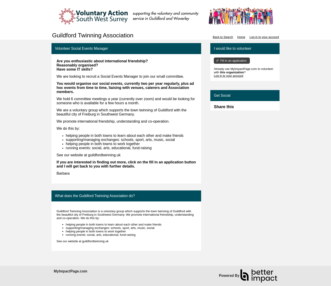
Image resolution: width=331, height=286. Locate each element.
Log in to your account (264, 37)
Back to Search (223, 37)
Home (241, 37)
